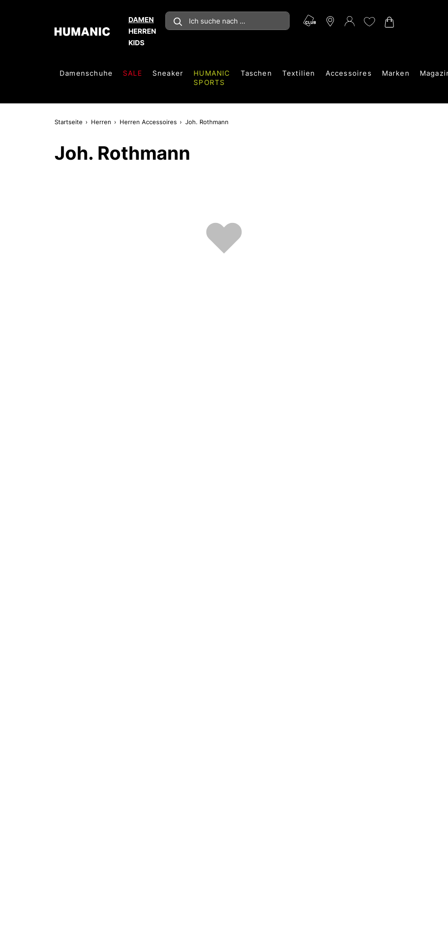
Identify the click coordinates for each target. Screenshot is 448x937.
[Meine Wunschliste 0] (369, 21)
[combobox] (227, 21)
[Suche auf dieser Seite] (227, 21)
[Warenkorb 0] (388, 22)
